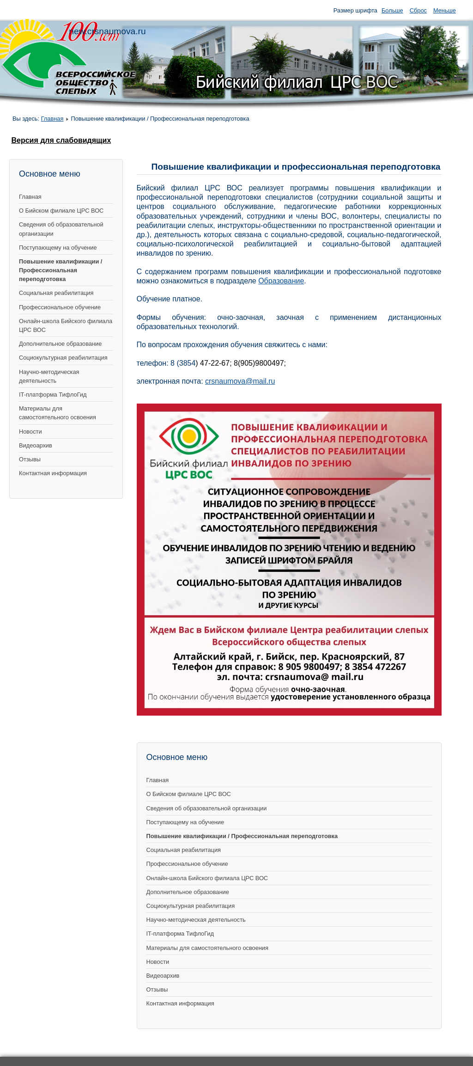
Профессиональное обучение (60, 307)
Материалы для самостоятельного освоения (57, 413)
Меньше (444, 10)
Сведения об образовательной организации (61, 229)
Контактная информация (53, 473)
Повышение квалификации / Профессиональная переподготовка (60, 270)
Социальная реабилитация (56, 292)
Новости (30, 431)
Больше (392, 10)
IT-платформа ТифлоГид (52, 394)
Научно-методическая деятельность (49, 376)
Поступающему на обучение (58, 247)
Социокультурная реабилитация (63, 357)
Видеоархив (35, 445)
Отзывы (30, 459)
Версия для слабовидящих (61, 140)
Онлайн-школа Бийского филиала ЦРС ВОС (65, 325)
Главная (52, 118)
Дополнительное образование (60, 343)
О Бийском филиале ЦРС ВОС (61, 210)
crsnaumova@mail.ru (240, 381)
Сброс (418, 10)
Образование (281, 281)
